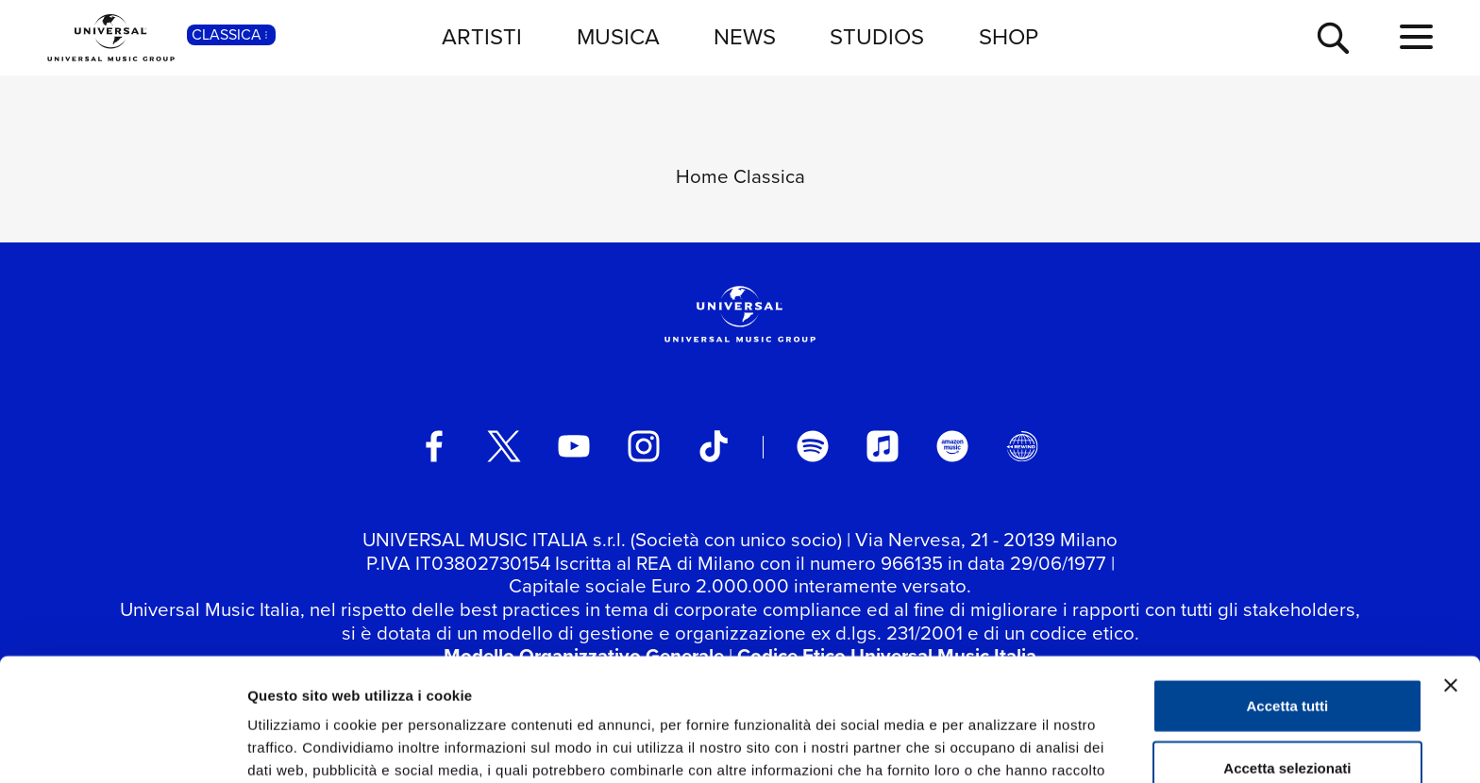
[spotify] (812, 446)
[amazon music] (952, 446)
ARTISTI (482, 37)
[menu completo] (1416, 37)
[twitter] (504, 446)
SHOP (1008, 37)
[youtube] (574, 446)
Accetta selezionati (1287, 660)
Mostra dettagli (993, 746)
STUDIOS (877, 37)
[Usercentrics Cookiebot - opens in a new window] (122, 746)
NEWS (745, 37)
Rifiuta (1288, 721)
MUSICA (618, 37)
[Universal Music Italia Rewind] (1022, 446)
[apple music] (882, 446)
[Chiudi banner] (1450, 577)
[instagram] (643, 446)
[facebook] (434, 446)
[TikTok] (713, 446)
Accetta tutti (1288, 598)
